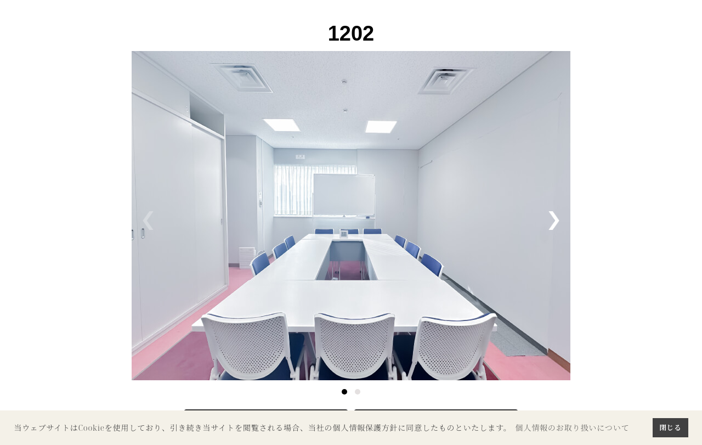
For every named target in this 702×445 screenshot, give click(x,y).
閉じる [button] (670, 427)
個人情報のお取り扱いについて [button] (572, 428)
